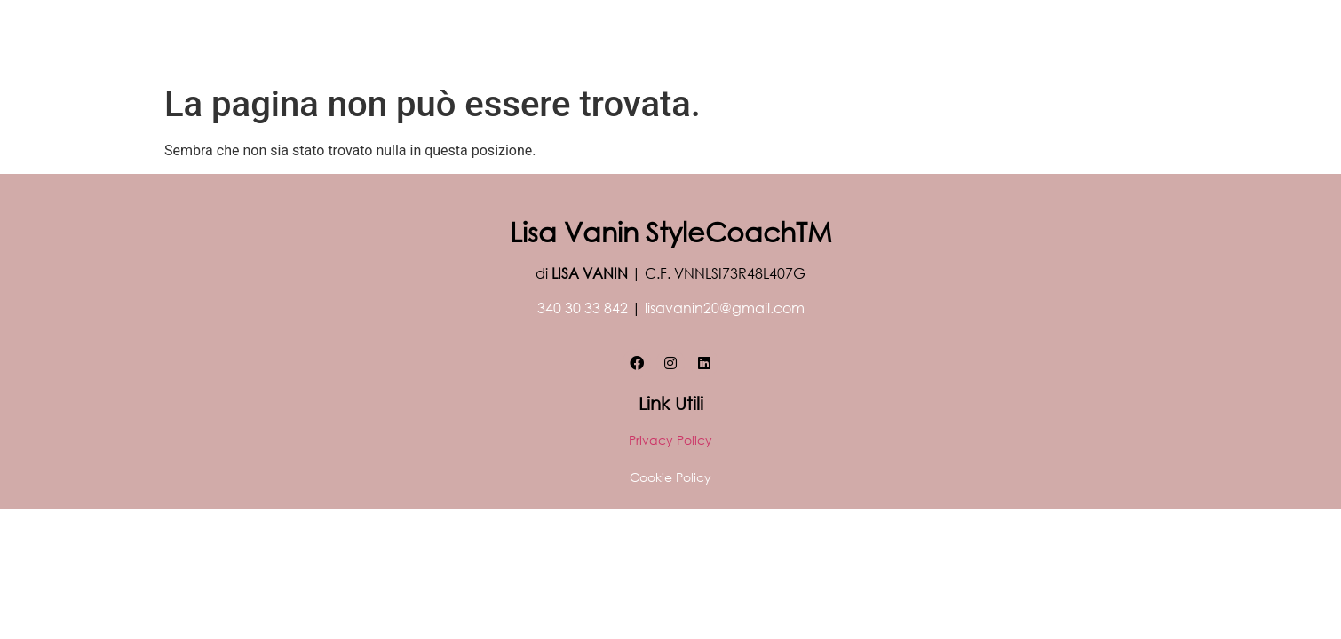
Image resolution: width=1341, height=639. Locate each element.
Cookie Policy (670, 477)
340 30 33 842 (582, 307)
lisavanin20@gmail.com (725, 307)
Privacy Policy (670, 439)
